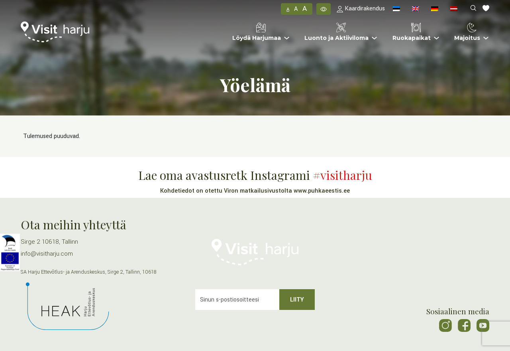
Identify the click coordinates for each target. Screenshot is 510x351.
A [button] (287, 9)
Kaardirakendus (361, 8)
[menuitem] (396, 9)
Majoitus (467, 32)
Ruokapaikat (411, 32)
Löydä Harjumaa (256, 32)
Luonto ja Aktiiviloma (336, 32)
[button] (323, 8)
